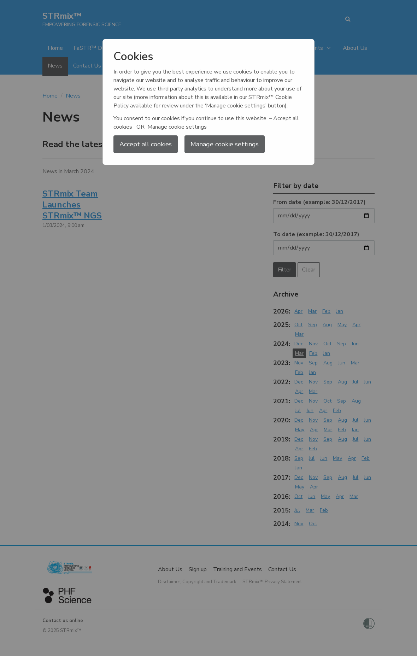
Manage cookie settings (224, 144)
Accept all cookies (145, 144)
